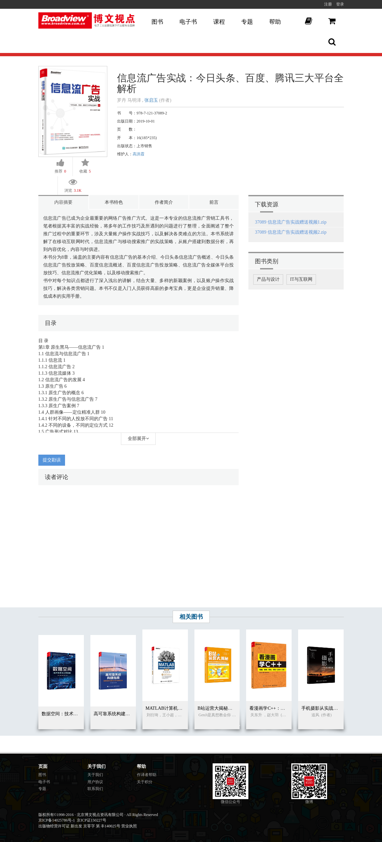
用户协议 (95, 782)
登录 (340, 4)
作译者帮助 (146, 774)
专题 (247, 22)
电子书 (188, 22)
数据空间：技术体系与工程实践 (73, 713)
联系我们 (95, 788)
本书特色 (114, 202)
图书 (157, 22)
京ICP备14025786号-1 (56, 820)
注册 (328, 4)
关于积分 (144, 782)
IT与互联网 (301, 279)
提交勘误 (52, 460)
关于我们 (95, 774)
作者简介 (164, 202)
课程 (219, 22)
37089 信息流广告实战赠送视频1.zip (290, 222)
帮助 (275, 22)
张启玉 (151, 100)
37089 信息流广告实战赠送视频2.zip (290, 232)
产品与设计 (268, 279)
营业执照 (129, 826)
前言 (213, 202)
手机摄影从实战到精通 (324, 708)
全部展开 (138, 438)
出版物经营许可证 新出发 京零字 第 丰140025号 (79, 826)
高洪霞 (138, 154)
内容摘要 (63, 202)
